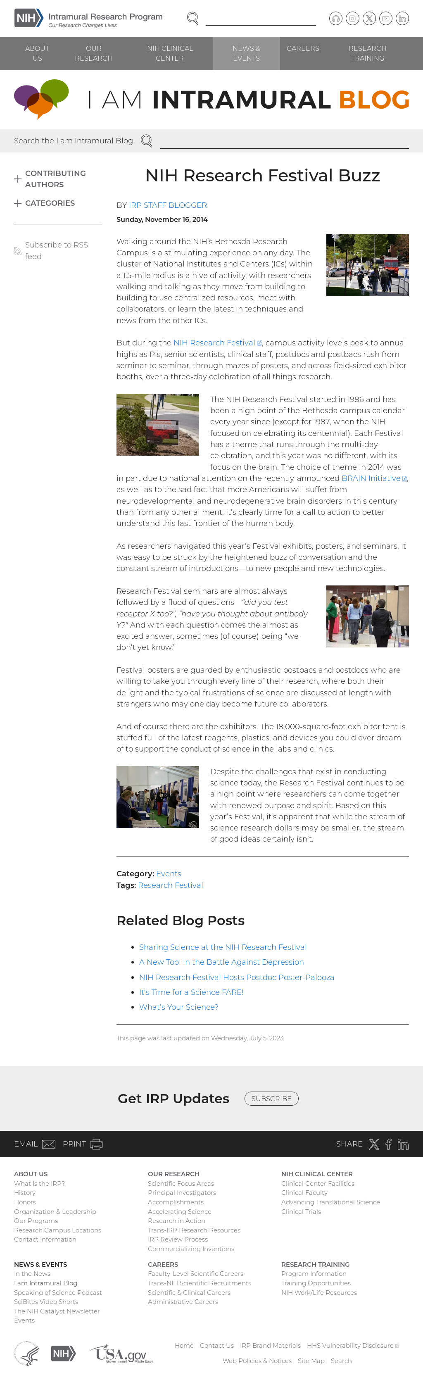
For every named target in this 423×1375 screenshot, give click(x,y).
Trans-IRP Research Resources (194, 1230)
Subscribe (272, 1098)
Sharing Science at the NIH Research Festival (223, 947)
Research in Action (176, 1221)
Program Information (314, 1273)
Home (184, 1345)
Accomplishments (176, 1202)
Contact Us (217, 1345)
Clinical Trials (301, 1212)
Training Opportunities (316, 1283)
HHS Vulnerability (353, 1345)
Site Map (311, 1361)
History (25, 1193)
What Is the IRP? (39, 1183)
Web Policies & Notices (257, 1361)
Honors (25, 1202)
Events (168, 873)
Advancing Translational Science (330, 1202)
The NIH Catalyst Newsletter (57, 1311)
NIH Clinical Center (170, 53)
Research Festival (170, 885)
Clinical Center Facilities (317, 1183)
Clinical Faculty (304, 1193)
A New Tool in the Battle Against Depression (221, 962)
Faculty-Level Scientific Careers (195, 1273)
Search (341, 1361)
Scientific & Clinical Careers (189, 1292)
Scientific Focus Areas (181, 1183)
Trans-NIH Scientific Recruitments (199, 1283)
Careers (303, 48)
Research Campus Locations (57, 1230)
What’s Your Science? (179, 1007)
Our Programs (36, 1221)
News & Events (246, 53)
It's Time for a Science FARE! (191, 992)
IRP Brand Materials (270, 1345)
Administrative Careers (183, 1302)
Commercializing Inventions (191, 1249)
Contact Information (45, 1239)
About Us (37, 53)
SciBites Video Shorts (46, 1302)
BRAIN (374, 478)
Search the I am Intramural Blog (73, 140)
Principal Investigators (182, 1193)
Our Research (94, 53)
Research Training (368, 53)
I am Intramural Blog (45, 1283)
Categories (50, 203)
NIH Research (217, 342)
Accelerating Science (180, 1212)
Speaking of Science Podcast (58, 1292)
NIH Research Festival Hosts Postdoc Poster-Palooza (237, 977)
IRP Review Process (178, 1239)
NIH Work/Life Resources (319, 1292)
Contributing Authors (55, 179)
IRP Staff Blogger (168, 205)
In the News (32, 1273)
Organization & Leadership (55, 1212)
